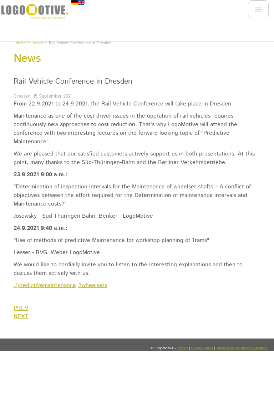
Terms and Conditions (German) (241, 348)
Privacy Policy (202, 348)
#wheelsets (92, 285)
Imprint (182, 348)
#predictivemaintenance (45, 285)
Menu (258, 11)
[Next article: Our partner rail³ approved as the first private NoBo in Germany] (21, 316)
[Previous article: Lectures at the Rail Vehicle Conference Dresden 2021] (21, 308)
